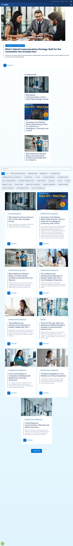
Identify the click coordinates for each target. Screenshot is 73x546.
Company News (28, 177)
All (3, 173)
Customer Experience (49, 177)
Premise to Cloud (7, 184)
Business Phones (32, 173)
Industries (52, 180)
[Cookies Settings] (2, 543)
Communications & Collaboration (11, 177)
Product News (19, 184)
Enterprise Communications (26, 180)
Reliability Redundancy (49, 184)
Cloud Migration (55, 173)
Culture (37, 177)
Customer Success (63, 177)
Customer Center (55, 1)
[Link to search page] (66, 1)
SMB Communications (22, 188)
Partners (62, 1)
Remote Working (63, 184)
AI (7, 173)
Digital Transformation (9, 180)
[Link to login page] (67, 1)
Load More (36, 451)
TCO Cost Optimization (37, 188)
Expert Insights (41, 180)
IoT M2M (60, 180)
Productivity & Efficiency (33, 184)
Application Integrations (18, 173)
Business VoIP (43, 173)
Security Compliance (8, 188)
